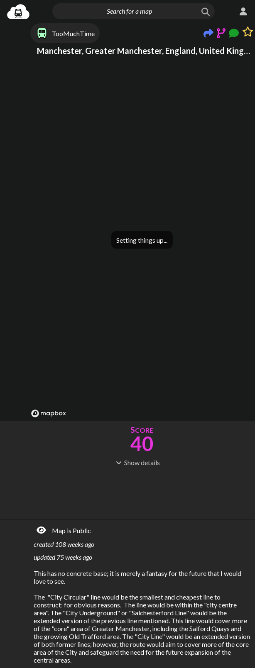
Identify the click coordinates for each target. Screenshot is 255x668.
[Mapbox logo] (48, 413)
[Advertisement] (142, 492)
